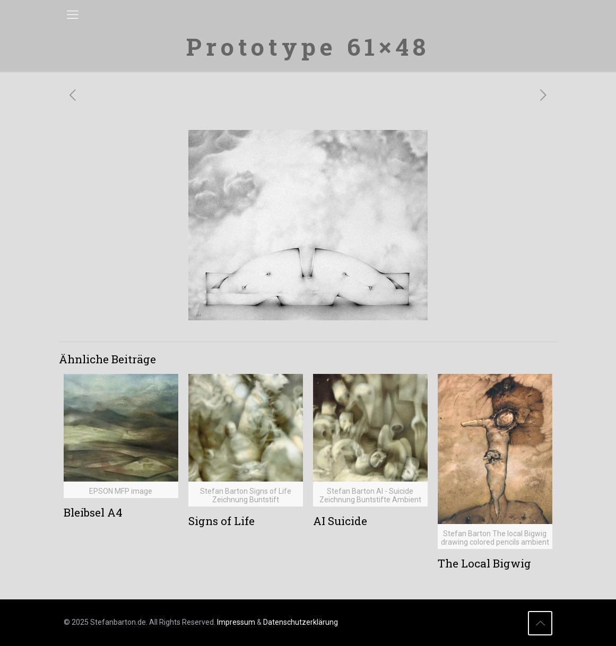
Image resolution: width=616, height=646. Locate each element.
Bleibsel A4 (93, 512)
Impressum (236, 622)
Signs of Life (221, 520)
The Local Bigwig (484, 563)
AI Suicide (340, 520)
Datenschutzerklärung (300, 622)
